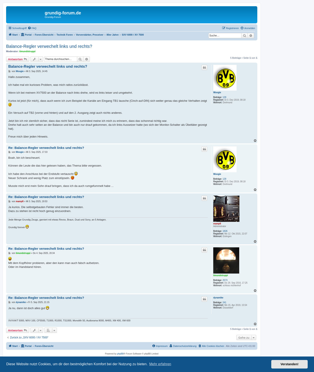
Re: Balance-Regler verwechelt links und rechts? (46, 148)
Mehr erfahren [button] (160, 364)
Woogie (217, 92)
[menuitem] (32, 28)
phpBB (120, 354)
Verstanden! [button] (290, 364)
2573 (225, 280)
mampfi (217, 223)
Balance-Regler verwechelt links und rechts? (49, 46)
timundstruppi (27, 51)
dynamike (218, 297)
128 (224, 97)
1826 (225, 231)
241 (224, 302)
